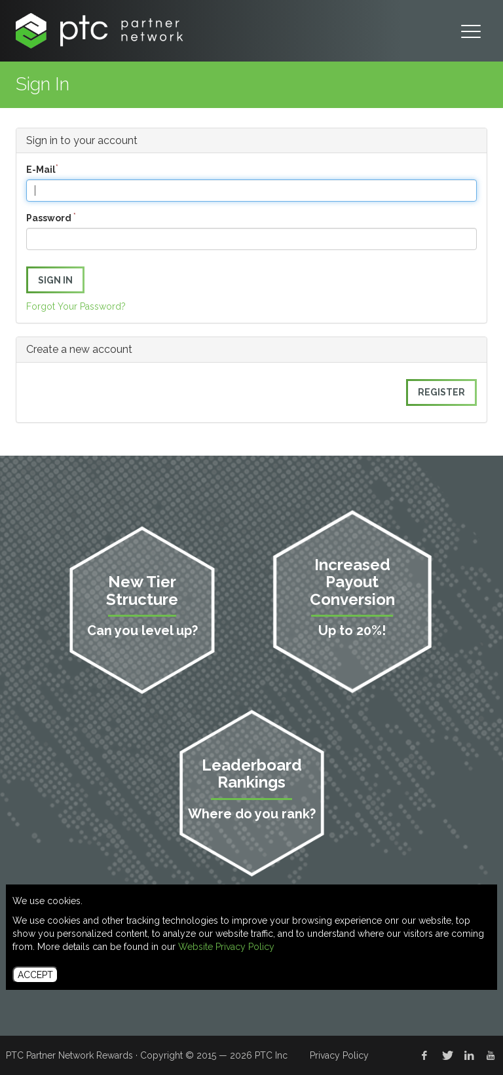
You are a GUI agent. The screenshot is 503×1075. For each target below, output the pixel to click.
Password (51, 217)
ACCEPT (35, 975)
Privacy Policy (339, 1055)
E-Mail (42, 169)
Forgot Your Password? (76, 306)
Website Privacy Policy (226, 946)
